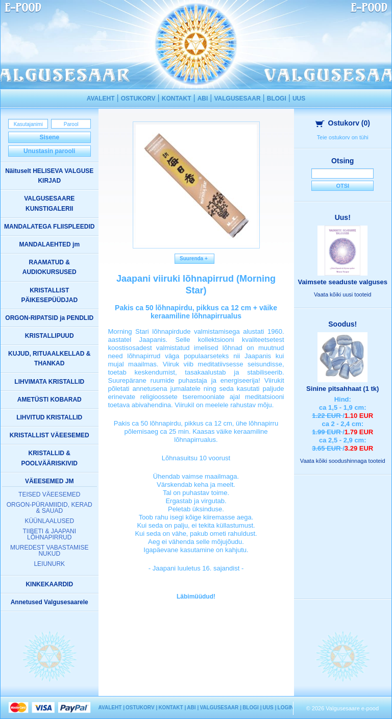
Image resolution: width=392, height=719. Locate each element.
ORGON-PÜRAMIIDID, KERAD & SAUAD (49, 507)
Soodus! (342, 324)
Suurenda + (194, 258)
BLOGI (276, 98)
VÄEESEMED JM (49, 481)
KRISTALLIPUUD (49, 335)
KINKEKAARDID (49, 584)
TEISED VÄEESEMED (49, 494)
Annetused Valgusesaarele (49, 602)
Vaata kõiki (342, 294)
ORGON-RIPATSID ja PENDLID (49, 317)
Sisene (49, 137)
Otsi (342, 186)
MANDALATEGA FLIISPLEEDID (49, 226)
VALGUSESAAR (237, 98)
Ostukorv (343, 123)
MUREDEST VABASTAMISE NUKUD (49, 550)
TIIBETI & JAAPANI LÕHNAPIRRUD (49, 534)
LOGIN (286, 707)
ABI (203, 98)
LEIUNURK (49, 563)
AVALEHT (101, 98)
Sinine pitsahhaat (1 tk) (342, 388)
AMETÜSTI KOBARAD (49, 399)
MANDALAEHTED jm (49, 244)
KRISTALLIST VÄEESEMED (49, 435)
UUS (298, 98)
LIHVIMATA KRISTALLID (49, 381)
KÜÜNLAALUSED (49, 521)
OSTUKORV (138, 98)
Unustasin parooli (49, 151)
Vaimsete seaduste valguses (342, 282)
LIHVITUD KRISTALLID (49, 417)
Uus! (343, 217)
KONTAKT (176, 98)
